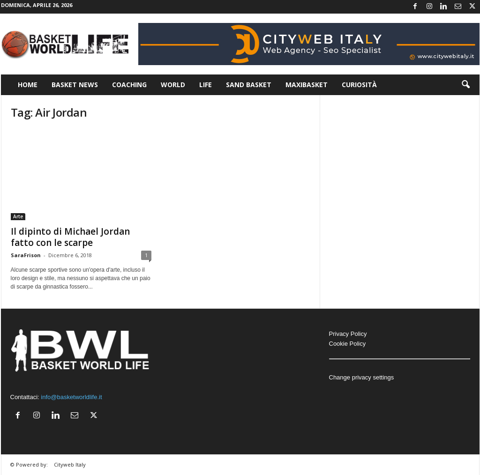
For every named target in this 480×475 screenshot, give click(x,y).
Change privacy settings (361, 377)
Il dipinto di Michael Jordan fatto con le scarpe (70, 237)
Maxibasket (306, 84)
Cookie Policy (347, 343)
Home (28, 84)
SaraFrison (26, 255)
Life (205, 84)
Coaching (129, 84)
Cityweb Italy (70, 464)
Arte (18, 216)
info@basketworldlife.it (71, 397)
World (173, 84)
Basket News (75, 84)
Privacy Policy (348, 333)
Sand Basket (248, 84)
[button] (465, 84)
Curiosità (359, 84)
